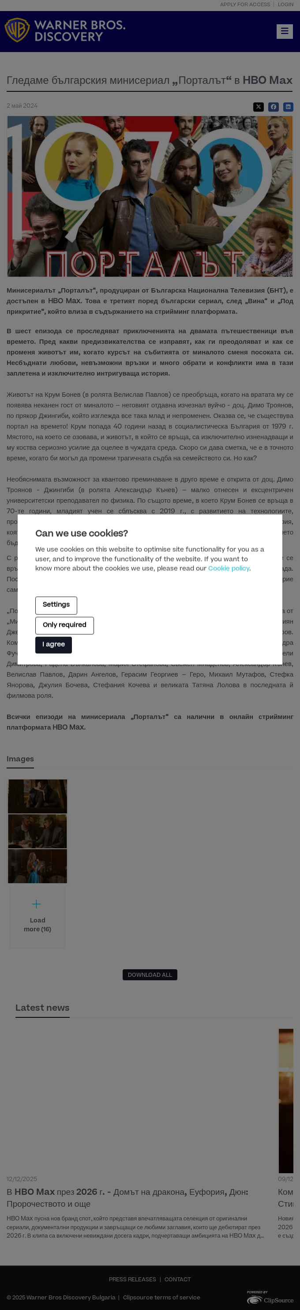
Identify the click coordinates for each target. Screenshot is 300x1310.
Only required (64, 625)
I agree (53, 645)
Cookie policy (228, 569)
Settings (56, 605)
